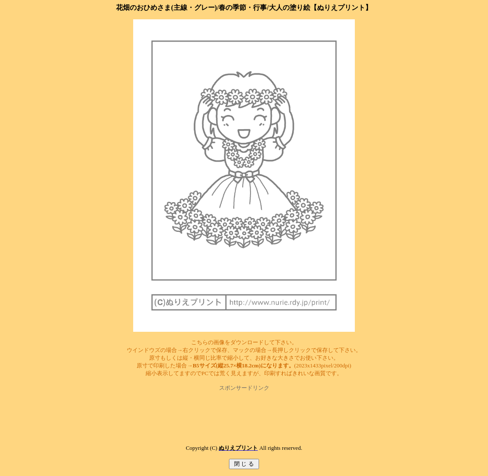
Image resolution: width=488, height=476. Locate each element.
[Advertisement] (244, 411)
